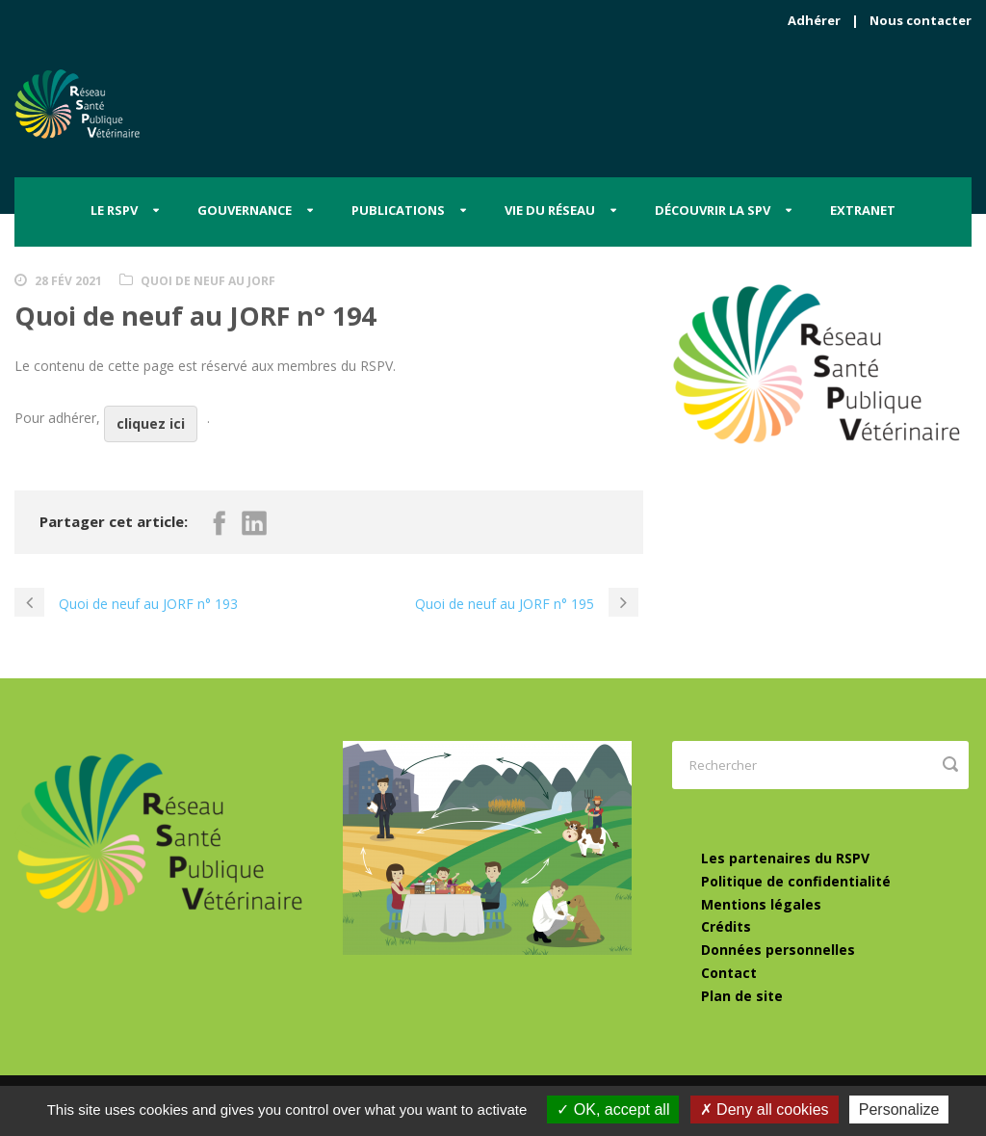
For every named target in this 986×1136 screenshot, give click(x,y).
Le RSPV (114, 210)
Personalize (899, 1109)
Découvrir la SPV (712, 210)
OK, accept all (613, 1109)
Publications (398, 210)
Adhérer (814, 20)
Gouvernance (244, 210)
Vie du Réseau (550, 210)
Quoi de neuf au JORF (208, 281)
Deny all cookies (764, 1109)
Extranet (862, 210)
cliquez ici (151, 423)
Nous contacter (920, 20)
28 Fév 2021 (68, 281)
